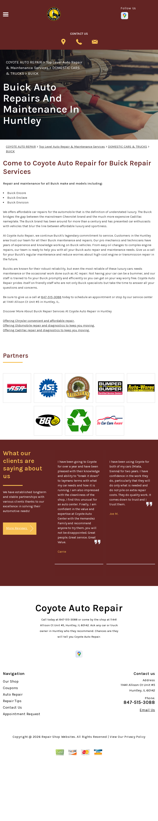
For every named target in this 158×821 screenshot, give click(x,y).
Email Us (147, 710)
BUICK (33, 73)
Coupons (10, 688)
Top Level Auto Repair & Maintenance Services (72, 146)
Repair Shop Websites (58, 737)
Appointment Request (21, 714)
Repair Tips (12, 701)
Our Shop (11, 681)
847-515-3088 (51, 297)
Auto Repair (13, 694)
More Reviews (19, 528)
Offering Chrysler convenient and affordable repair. (38, 321)
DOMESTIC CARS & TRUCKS (127, 146)
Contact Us (12, 707)
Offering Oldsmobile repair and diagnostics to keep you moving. (49, 325)
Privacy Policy (134, 737)
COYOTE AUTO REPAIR (24, 62)
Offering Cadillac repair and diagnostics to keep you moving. (46, 330)
